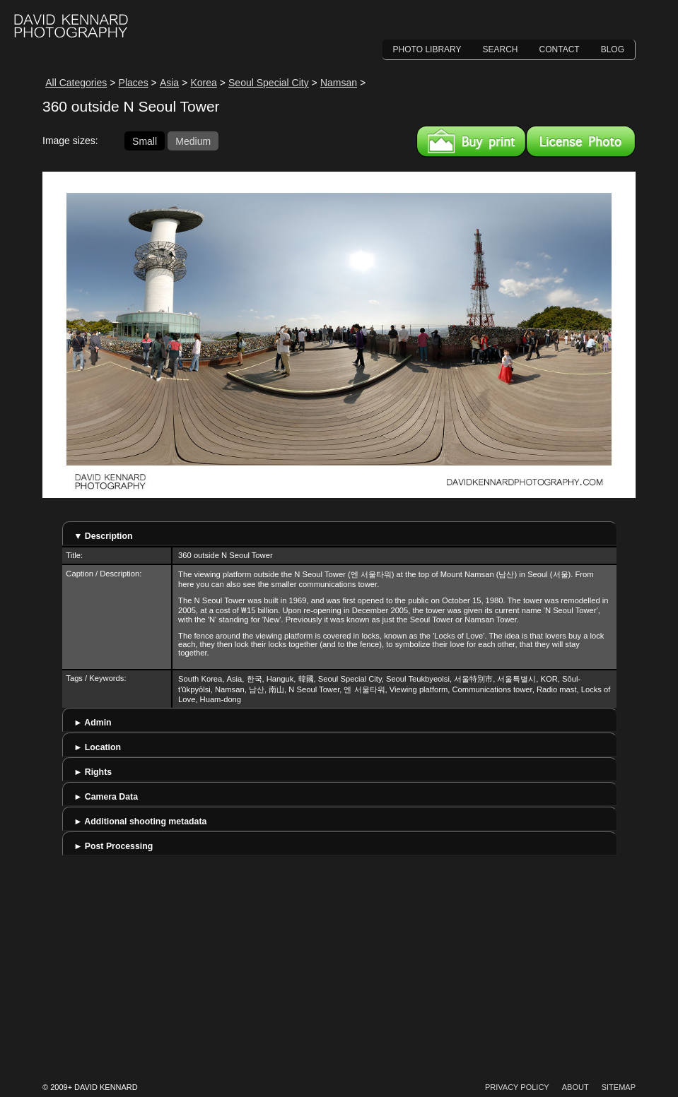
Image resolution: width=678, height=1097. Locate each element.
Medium (193, 140)
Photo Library (427, 49)
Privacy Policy (517, 1087)
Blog (612, 49)
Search (500, 49)
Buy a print (471, 141)
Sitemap (619, 1087)
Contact (559, 49)
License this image (581, 141)
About (575, 1087)
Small (144, 140)
